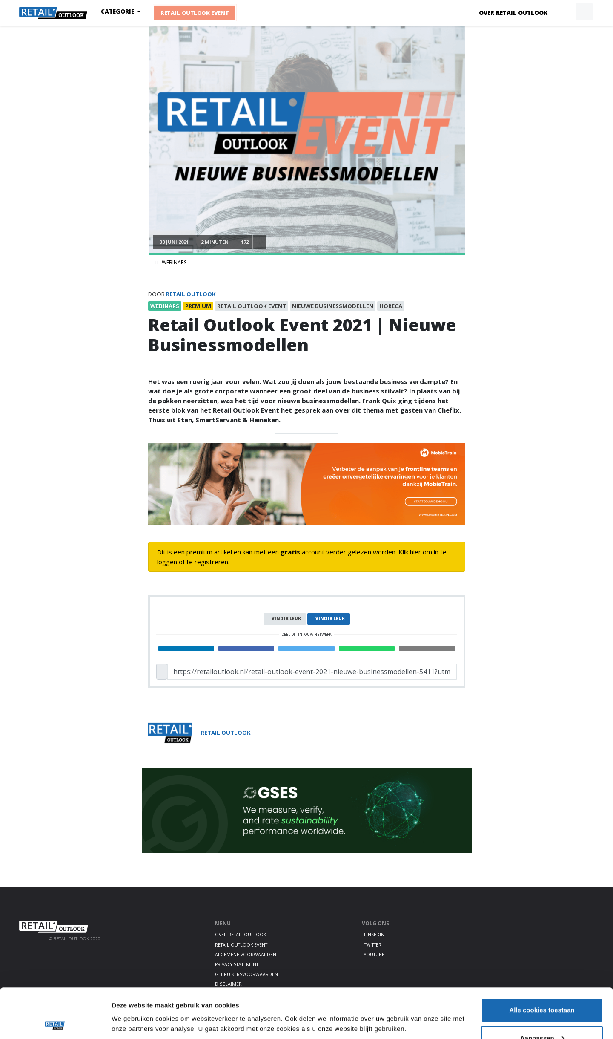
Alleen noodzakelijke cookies (542, 1016)
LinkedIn (374, 935)
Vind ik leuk (286, 618)
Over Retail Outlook (513, 13)
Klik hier (409, 552)
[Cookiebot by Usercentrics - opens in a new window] (55, 1022)
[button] (564, 12)
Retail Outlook (191, 294)
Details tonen (132, 1002)
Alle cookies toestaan (541, 960)
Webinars (174, 262)
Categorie (118, 11)
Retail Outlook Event (195, 13)
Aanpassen (542, 988)
